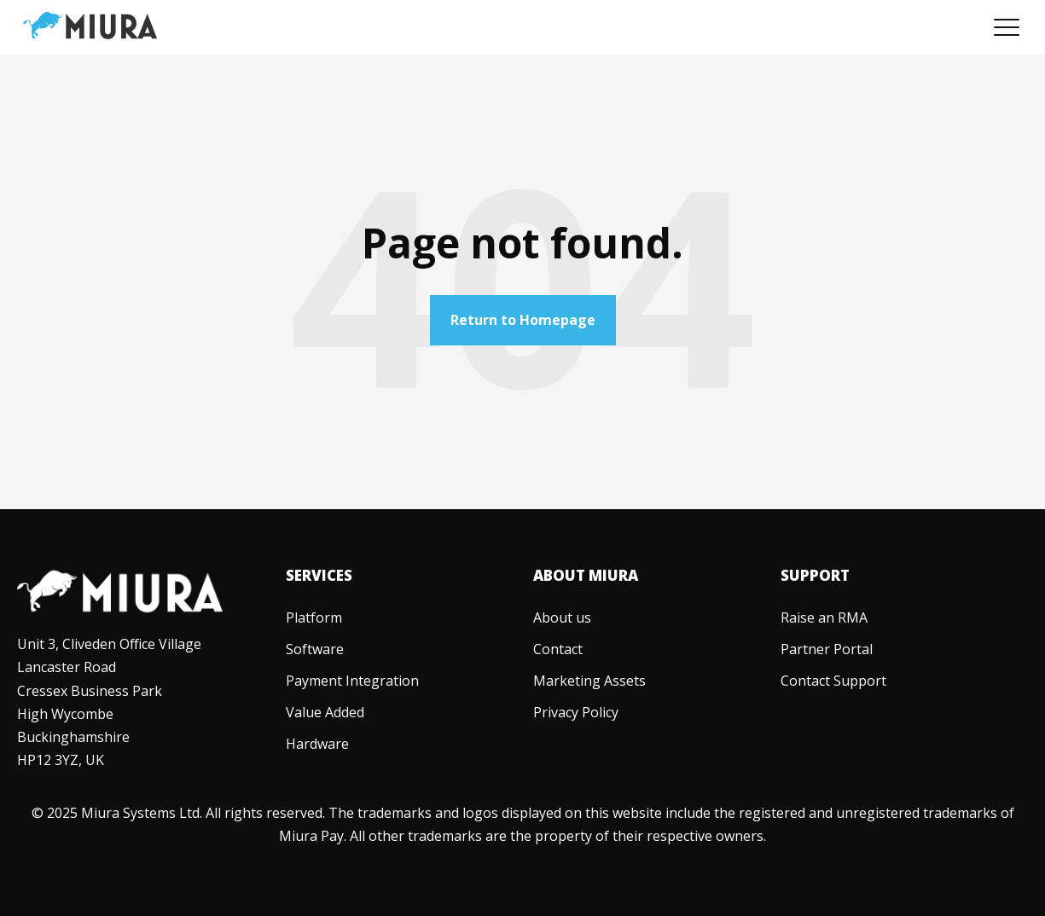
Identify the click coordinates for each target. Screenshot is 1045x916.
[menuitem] (314, 617)
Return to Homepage (522, 319)
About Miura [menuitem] (585, 575)
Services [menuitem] (319, 575)
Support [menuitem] (815, 575)
